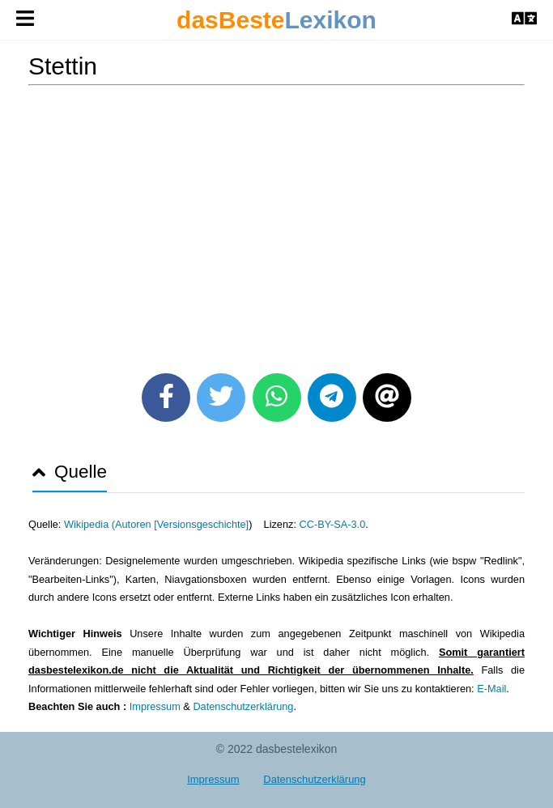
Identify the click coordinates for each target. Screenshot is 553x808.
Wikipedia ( (89, 524)
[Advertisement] (276, 223)
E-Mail (491, 689)
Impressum (155, 706)
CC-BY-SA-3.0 (333, 524)
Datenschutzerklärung (243, 706)
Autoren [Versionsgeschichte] (182, 524)
